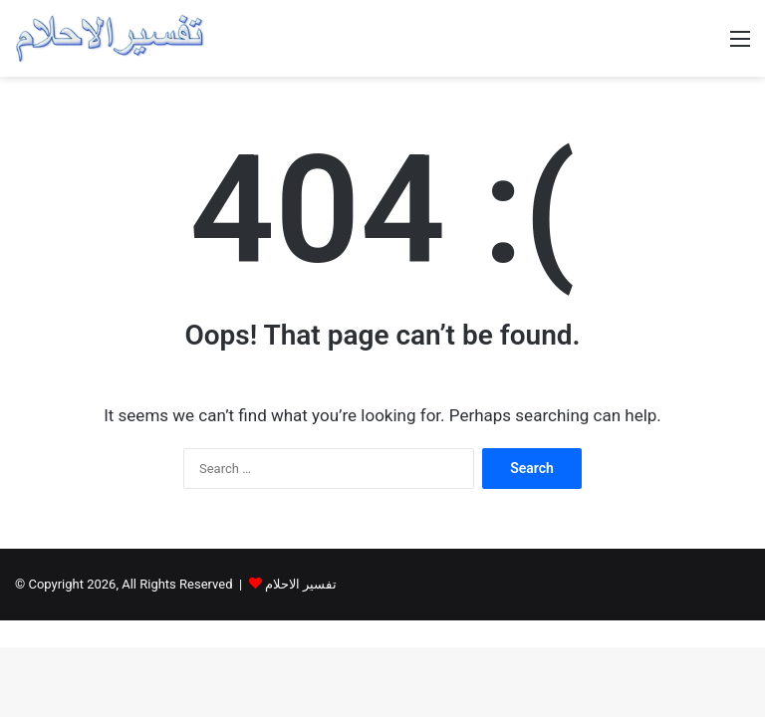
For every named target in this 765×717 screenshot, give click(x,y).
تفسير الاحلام (301, 584)
